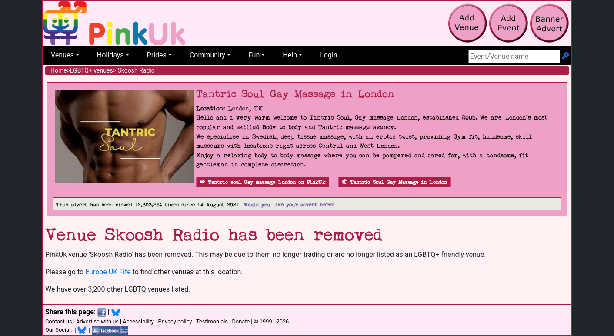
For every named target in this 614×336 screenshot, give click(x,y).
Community (207, 55)
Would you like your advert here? (289, 205)
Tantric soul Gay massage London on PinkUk (262, 182)
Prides (157, 55)
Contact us (58, 321)
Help (290, 55)
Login (328, 55)
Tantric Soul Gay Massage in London (394, 182)
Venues (62, 55)
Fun (254, 55)
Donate (241, 321)
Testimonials (212, 321)
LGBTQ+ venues (91, 70)
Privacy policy (175, 321)
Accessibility (138, 321)
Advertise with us (97, 321)
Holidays (110, 55)
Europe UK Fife (108, 272)
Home (58, 70)
